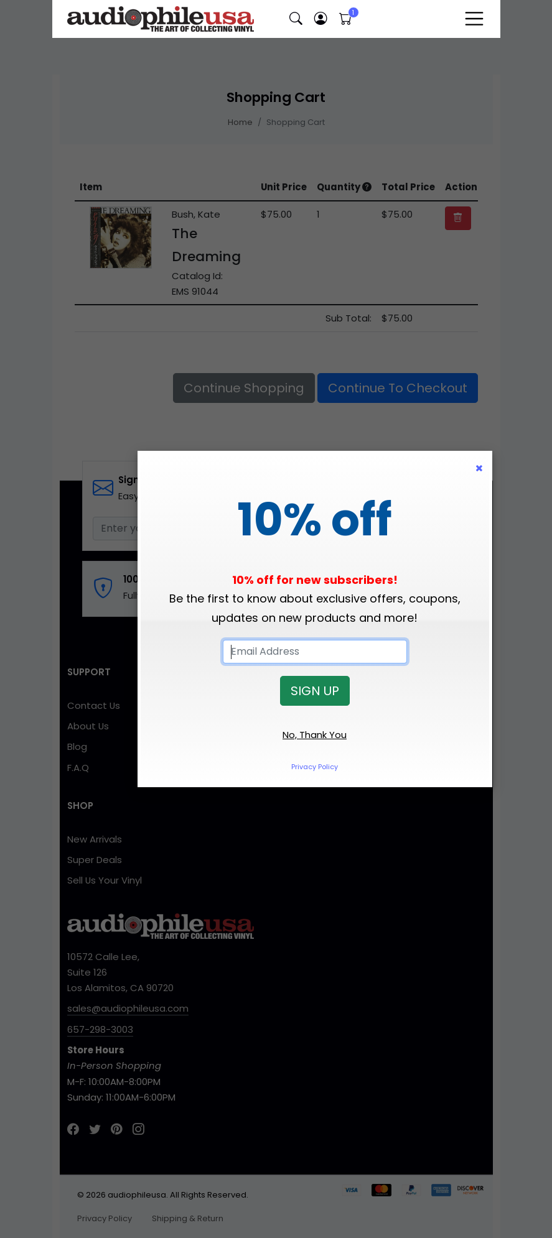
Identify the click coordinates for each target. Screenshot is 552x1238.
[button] (296, 19)
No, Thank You (315, 734)
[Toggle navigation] (474, 18)
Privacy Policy (314, 767)
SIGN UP (315, 691)
